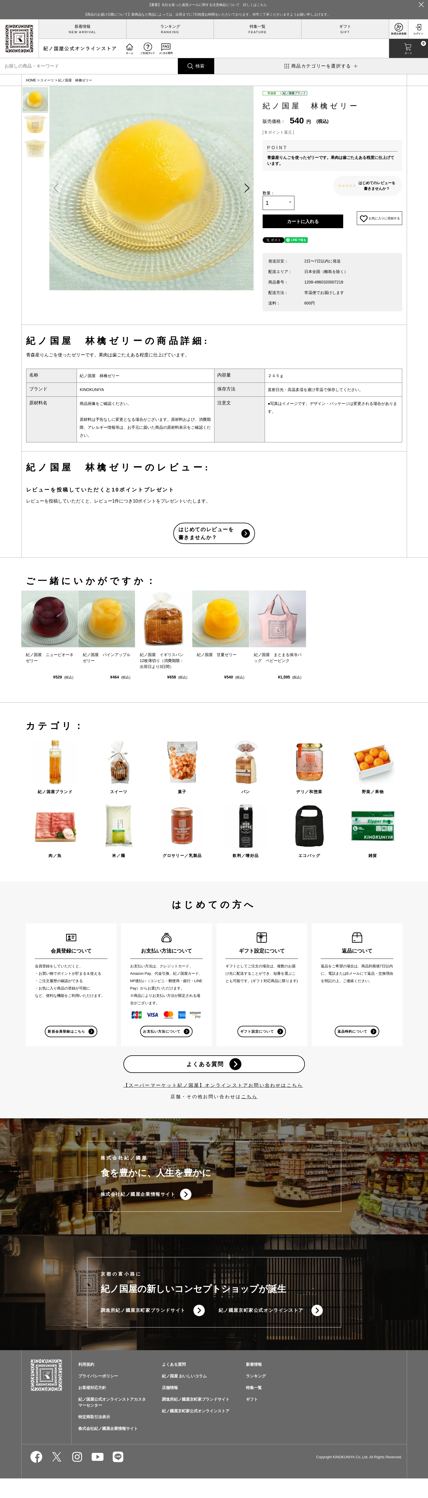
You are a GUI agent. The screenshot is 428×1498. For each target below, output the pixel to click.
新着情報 (82, 26)
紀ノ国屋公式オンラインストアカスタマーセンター (112, 1422)
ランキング (170, 26)
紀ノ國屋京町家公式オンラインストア (261, 1328)
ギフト (345, 26)
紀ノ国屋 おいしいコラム (184, 1395)
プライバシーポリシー (98, 1395)
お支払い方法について (161, 1044)
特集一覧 (257, 26)
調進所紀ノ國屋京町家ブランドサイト (143, 1328)
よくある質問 (204, 1078)
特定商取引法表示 (94, 1436)
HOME (31, 80)
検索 (199, 66)
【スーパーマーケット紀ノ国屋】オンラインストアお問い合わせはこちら (213, 1100)
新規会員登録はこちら (66, 1044)
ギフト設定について (256, 1044)
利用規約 (86, 1384)
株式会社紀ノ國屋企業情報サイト (138, 1210)
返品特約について (352, 1044)
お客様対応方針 (92, 1407)
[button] (247, 188)
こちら (249, 1112)
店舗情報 (170, 1407)
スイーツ (47, 80)
